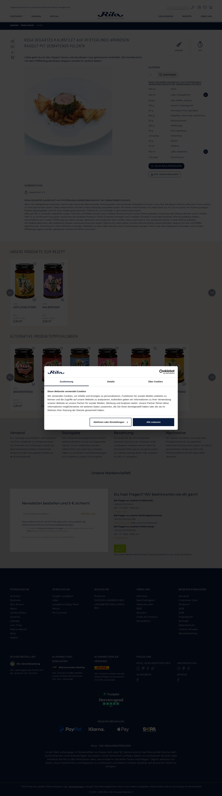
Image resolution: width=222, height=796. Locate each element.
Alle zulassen (153, 422)
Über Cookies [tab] (155, 381)
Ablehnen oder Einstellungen (110, 422)
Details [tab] (111, 381)
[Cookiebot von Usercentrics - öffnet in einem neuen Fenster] (162, 372)
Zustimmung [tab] (66, 381)
